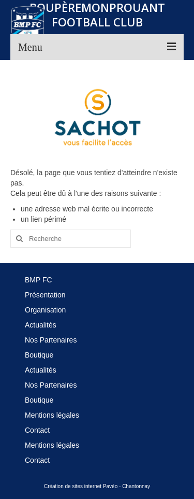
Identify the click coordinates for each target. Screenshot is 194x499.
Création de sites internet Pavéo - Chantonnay (97, 486)
